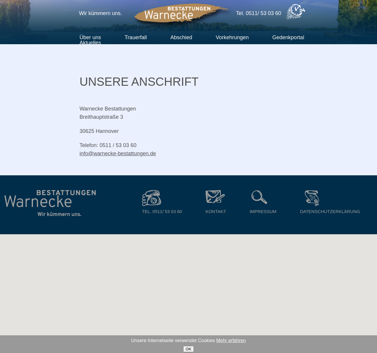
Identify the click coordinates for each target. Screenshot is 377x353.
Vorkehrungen (232, 37)
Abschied (181, 37)
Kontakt (216, 202)
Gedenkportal (288, 37)
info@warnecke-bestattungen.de (118, 153)
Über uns (90, 37)
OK (188, 349)
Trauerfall (136, 37)
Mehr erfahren (231, 340)
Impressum (263, 202)
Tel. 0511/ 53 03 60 (162, 202)
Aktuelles (90, 42)
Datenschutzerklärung (330, 202)
